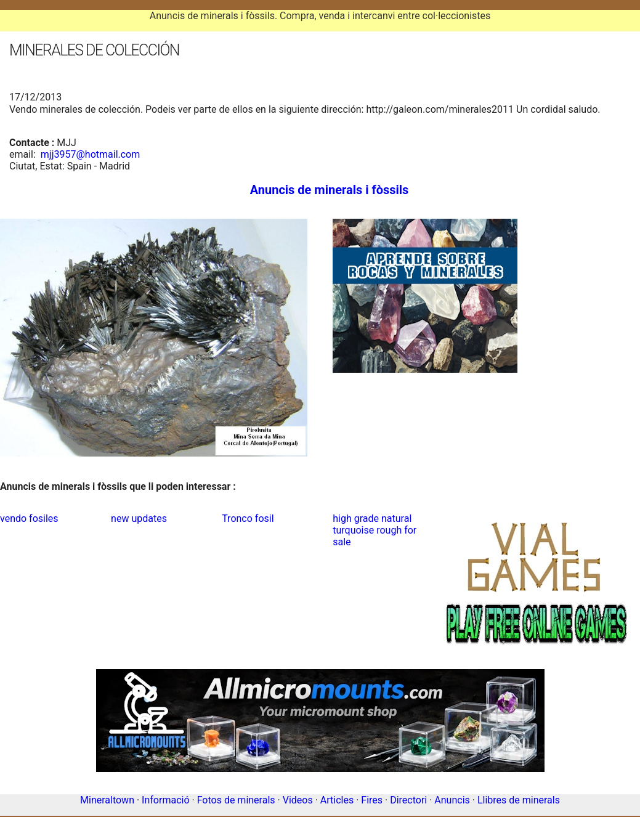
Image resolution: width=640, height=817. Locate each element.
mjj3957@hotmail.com (90, 154)
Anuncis (451, 800)
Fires (372, 800)
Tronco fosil (247, 518)
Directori (408, 800)
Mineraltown (107, 800)
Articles (337, 800)
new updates (139, 518)
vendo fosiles (29, 518)
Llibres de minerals (518, 800)
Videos (298, 800)
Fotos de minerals (236, 800)
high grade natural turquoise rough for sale (374, 530)
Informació (165, 800)
